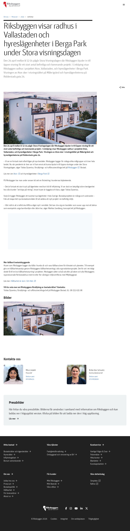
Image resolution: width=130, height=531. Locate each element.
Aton (15, 173)
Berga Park (42, 173)
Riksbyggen (72, 167)
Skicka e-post (30, 376)
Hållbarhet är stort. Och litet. (22, 281)
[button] (34, 319)
